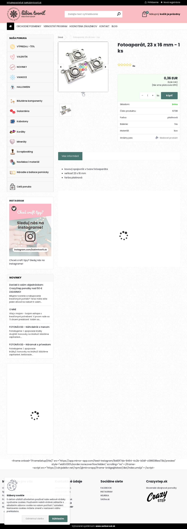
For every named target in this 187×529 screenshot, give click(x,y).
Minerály (17, 142)
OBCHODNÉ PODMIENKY (29, 26)
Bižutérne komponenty (25, 101)
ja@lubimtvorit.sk (32, 2)
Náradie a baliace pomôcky (29, 172)
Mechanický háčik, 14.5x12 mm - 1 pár (77, 240)
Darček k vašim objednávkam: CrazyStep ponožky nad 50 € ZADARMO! (26, 288)
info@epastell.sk (15, 2)
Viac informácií (70, 156)
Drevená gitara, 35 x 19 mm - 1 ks (38, 378)
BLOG (114, 26)
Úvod (60, 37)
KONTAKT (104, 26)
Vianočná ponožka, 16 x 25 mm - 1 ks (38, 406)
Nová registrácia (172, 2)
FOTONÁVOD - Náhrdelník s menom (29, 327)
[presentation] (61, 67)
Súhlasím (58, 518)
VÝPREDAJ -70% (22, 47)
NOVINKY (18, 67)
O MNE (12, 309)
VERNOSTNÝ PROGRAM (55, 26)
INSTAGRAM (106, 491)
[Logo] (27, 14)
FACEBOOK (106, 487)
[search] (119, 14)
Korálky (17, 132)
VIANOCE (18, 77)
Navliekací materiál (24, 162)
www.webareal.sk (105, 526)
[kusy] (146, 95)
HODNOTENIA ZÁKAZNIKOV (83, 26)
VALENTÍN (18, 57)
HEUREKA (105, 495)
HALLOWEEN (19, 87)
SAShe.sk (105, 499)
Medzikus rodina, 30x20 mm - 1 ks (160, 240)
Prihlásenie (153, 2)
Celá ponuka (20, 187)
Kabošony (18, 122)
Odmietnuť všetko (35, 518)
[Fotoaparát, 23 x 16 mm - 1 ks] (83, 67)
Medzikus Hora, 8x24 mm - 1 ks (119, 239)
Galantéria (19, 111)
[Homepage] (10, 26)
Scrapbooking (21, 152)
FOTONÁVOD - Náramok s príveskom (30, 344)
